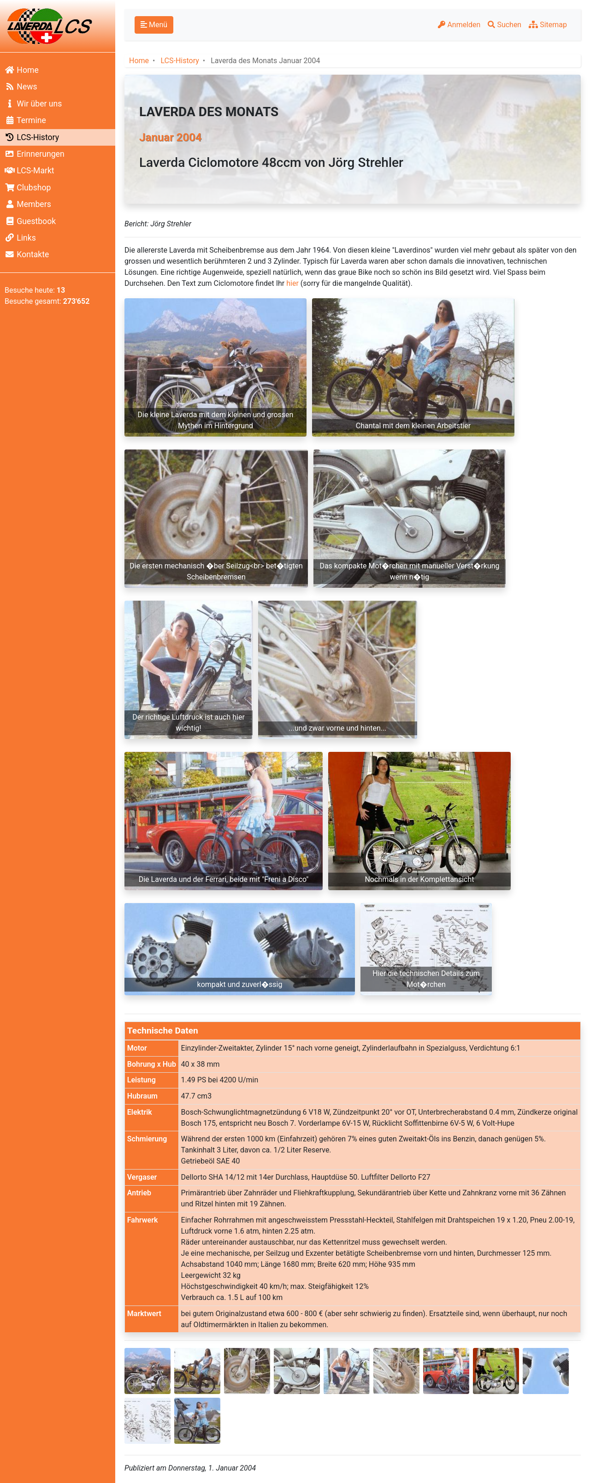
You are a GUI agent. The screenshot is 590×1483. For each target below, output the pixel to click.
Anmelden (459, 24)
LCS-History (32, 137)
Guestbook (30, 221)
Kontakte (27, 254)
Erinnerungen (35, 154)
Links (20, 237)
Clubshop (28, 187)
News (21, 86)
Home (22, 70)
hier (292, 283)
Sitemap (548, 24)
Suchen (504, 24)
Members (28, 204)
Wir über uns (33, 103)
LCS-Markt (29, 170)
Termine (25, 120)
